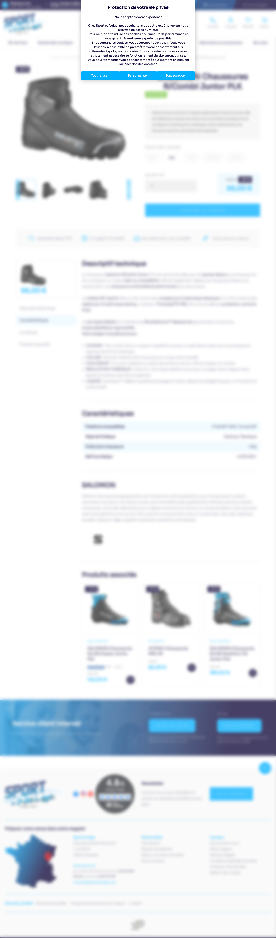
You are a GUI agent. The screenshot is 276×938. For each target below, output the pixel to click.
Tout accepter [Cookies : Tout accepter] (176, 75)
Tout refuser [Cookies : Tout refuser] (100, 75)
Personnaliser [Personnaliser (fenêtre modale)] (138, 75)
